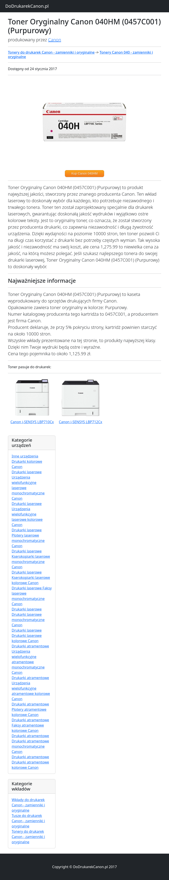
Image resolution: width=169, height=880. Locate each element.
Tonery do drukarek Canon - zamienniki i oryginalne (51, 52)
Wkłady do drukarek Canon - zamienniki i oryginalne (28, 805)
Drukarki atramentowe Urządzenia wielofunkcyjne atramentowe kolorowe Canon (31, 688)
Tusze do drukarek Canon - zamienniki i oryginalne (28, 821)
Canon (54, 40)
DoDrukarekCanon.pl (27, 6)
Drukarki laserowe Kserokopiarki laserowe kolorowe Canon (31, 577)
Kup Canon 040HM (84, 173)
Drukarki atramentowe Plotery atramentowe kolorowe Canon (30, 709)
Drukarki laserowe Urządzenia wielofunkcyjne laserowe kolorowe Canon (27, 514)
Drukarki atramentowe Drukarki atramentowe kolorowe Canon (30, 762)
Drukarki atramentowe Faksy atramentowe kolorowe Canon (30, 725)
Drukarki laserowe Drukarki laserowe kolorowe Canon (27, 635)
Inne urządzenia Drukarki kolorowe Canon (27, 461)
